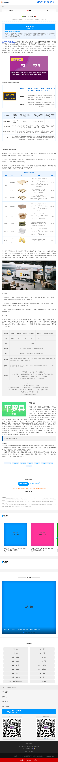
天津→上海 (42, 649)
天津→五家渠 (15, 665)
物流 (3, 6)
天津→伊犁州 (42, 661)
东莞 (23, 756)
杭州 (42, 756)
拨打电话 (22, 760)
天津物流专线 (41, 755)
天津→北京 (42, 653)
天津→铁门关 (15, 673)
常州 (29, 756)
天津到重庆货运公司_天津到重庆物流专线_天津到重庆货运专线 (22, 629)
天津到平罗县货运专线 (8, 42)
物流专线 (9, 687)
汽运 (29, 751)
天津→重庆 (15, 649)
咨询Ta (11, 10)
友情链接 (15, 755)
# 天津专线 (43, 463)
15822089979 (34, 484)
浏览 (29, 10)
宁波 (44, 756)
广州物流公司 (20, 755)
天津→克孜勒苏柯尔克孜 (15, 681)
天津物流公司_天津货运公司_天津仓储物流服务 (29, 746)
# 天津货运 (50, 463)
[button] (23, 632)
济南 (34, 756)
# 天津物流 (28, 466)
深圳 (20, 756)
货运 (32, 751)
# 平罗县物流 (23, 463)
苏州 (25, 756)
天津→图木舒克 (42, 669)
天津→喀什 (42, 677)
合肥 (36, 756)
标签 (26, 751)
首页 (4, 687)
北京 (12, 756)
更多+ (56, 756)
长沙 (38, 756)
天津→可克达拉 (16, 677)
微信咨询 (28, 760)
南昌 (53, 756)
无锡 (27, 756)
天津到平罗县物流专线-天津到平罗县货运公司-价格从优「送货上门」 (29, 19)
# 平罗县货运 (15, 463)
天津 (14, 756)
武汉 (51, 756)
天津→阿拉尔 (15, 657)
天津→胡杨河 (42, 681)
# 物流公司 (37, 463)
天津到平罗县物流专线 (43, 42)
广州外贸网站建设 (28, 755)
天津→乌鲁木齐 (42, 665)
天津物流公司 (35, 755)
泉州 (40, 756)
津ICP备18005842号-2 (28, 748)
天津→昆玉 (42, 673)
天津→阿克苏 (15, 661)
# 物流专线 (30, 463)
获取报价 (36, 760)
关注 (46, 10)
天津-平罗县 (13, 687)
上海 (9, 756)
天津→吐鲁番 (15, 669)
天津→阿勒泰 (42, 657)
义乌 (47, 756)
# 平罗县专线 (8, 463)
